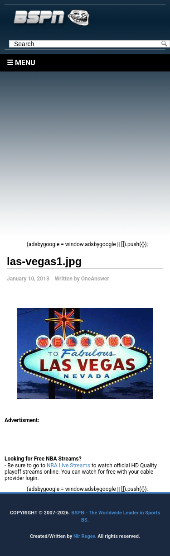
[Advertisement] (85, 156)
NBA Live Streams (68, 465)
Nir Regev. (85, 536)
